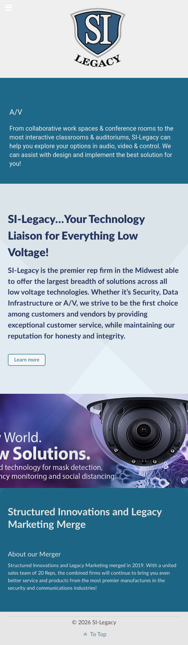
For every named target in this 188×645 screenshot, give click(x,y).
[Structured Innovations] (98, 42)
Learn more (27, 359)
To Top (94, 634)
